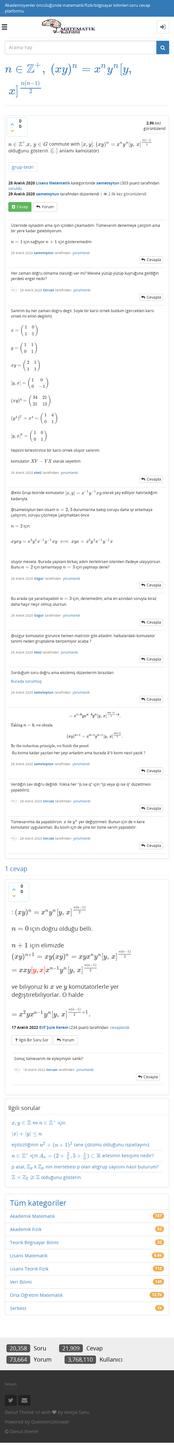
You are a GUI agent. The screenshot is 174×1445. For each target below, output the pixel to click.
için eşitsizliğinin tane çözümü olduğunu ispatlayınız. (87, 1118)
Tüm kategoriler (38, 1190)
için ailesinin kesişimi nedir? (73, 1140)
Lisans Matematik (53, 165)
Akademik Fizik (25, 1217)
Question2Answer (50, 1409)
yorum (48, 189)
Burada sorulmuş (26, 678)
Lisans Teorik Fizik (29, 1256)
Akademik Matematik (32, 1204)
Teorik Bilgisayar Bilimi (34, 1230)
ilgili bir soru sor (33, 1024)
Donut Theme (19, 1400)
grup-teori (23, 149)
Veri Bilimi (21, 1269)
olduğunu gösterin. (44, 1164)
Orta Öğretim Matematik (36, 1282)
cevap (22, 189)
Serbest (18, 1296)
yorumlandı (81, 235)
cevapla (154, 241)
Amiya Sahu (77, 1400)
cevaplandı (119, 1012)
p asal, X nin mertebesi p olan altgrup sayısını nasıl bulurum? (84, 1153)
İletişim (11, 1371)
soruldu (15, 170)
